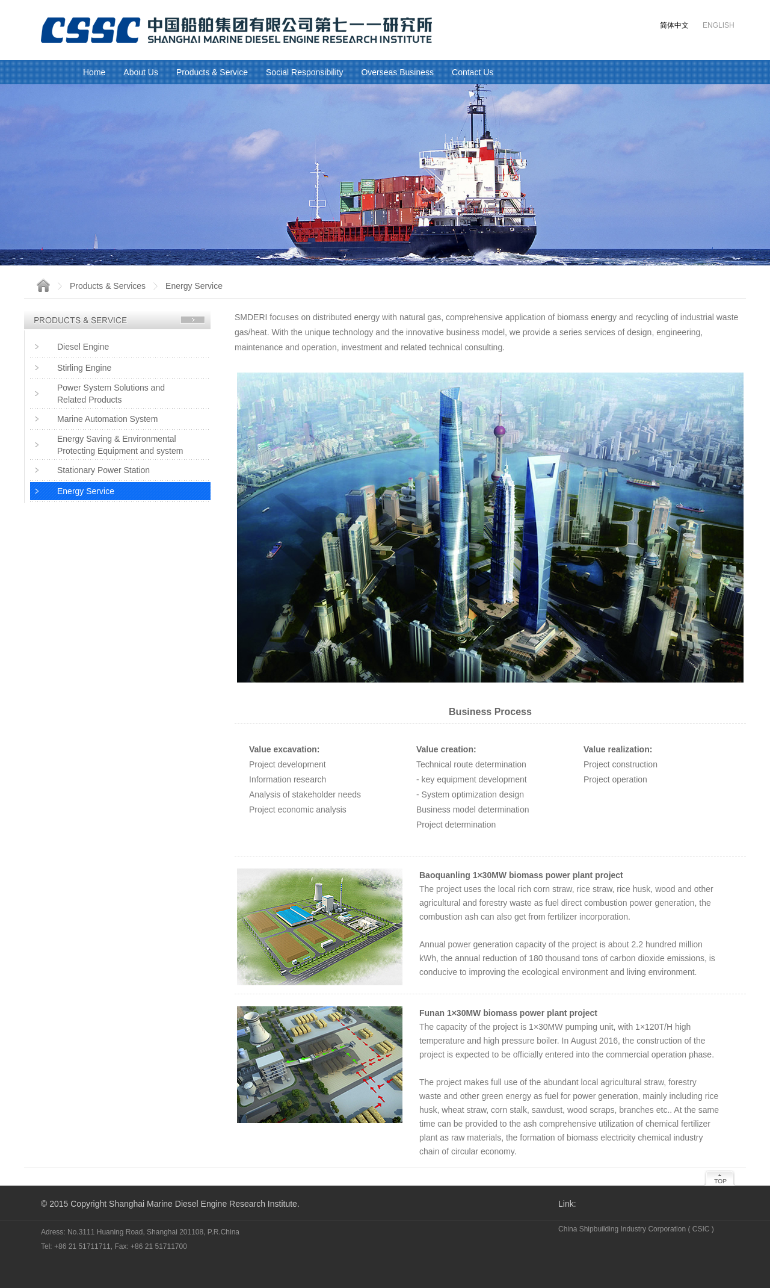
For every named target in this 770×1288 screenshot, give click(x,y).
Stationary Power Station (103, 470)
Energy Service (85, 491)
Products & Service (212, 72)
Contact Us (472, 72)
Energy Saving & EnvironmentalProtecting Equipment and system (120, 445)
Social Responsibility (304, 72)
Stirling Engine (84, 368)
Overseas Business (397, 72)
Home (94, 72)
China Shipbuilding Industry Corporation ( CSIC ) (636, 1229)
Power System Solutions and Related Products (111, 393)
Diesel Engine (83, 346)
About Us (140, 72)
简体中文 (674, 25)
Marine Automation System (107, 419)
